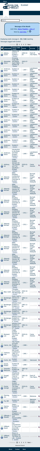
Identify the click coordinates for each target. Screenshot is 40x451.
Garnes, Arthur (6, 407)
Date (24, 48)
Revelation (16, 421)
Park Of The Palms (33, 53)
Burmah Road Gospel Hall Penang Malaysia (33, 178)
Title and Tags (16, 48)
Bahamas (33, 396)
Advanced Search (20, 445)
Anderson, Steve (7, 69)
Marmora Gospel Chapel (33, 401)
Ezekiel (15, 56)
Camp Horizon (32, 165)
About (10, 449)
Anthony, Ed (6, 165)
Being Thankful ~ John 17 (26, 29)
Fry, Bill (6, 401)
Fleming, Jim (6, 396)
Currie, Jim (7, 360)
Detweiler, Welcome (7, 369)
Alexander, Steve (7, 62)
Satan (14, 409)
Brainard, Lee (7, 335)
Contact (17, 449)
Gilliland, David (6, 427)
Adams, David (6, 53)
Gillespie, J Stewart (7, 416)
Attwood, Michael (6, 177)
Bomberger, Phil (7, 298)
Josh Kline (23, 32)
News (24, 449)
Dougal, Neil (6, 376)
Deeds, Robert (6, 364)
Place (32, 48)
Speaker (7, 48)
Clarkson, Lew (7, 353)
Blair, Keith (7, 292)
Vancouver (33, 360)
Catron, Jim (7, 345)
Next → (29, 44)
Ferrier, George (6, 387)
